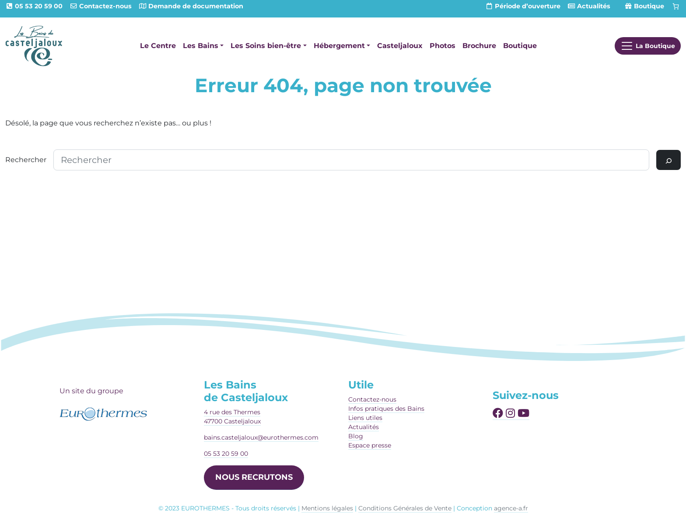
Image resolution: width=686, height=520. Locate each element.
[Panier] (676, 6)
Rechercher (25, 160)
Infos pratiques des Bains (386, 409)
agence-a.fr (511, 508)
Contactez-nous (372, 399)
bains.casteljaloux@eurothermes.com (261, 437)
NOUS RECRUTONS (254, 477)
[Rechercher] (668, 160)
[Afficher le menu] (648, 46)
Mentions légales (327, 508)
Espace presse (369, 445)
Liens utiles (365, 418)
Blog (355, 436)
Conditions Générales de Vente (405, 508)
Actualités (363, 427)
